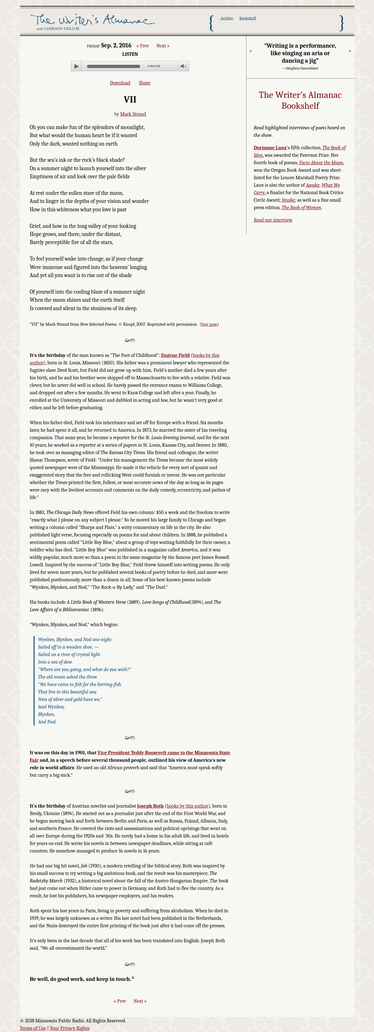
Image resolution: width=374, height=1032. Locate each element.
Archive (226, 18)
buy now (209, 324)
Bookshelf (247, 18)
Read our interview (273, 220)
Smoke (288, 200)
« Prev (142, 45)
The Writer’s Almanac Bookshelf (300, 100)
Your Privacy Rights (69, 1028)
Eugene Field (175, 355)
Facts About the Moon (321, 163)
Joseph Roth (150, 806)
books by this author (187, 806)
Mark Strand (133, 114)
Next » (163, 45)
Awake (312, 185)
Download (120, 83)
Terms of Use (33, 1028)
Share (145, 83)
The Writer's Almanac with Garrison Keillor (94, 22)
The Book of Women (301, 207)
